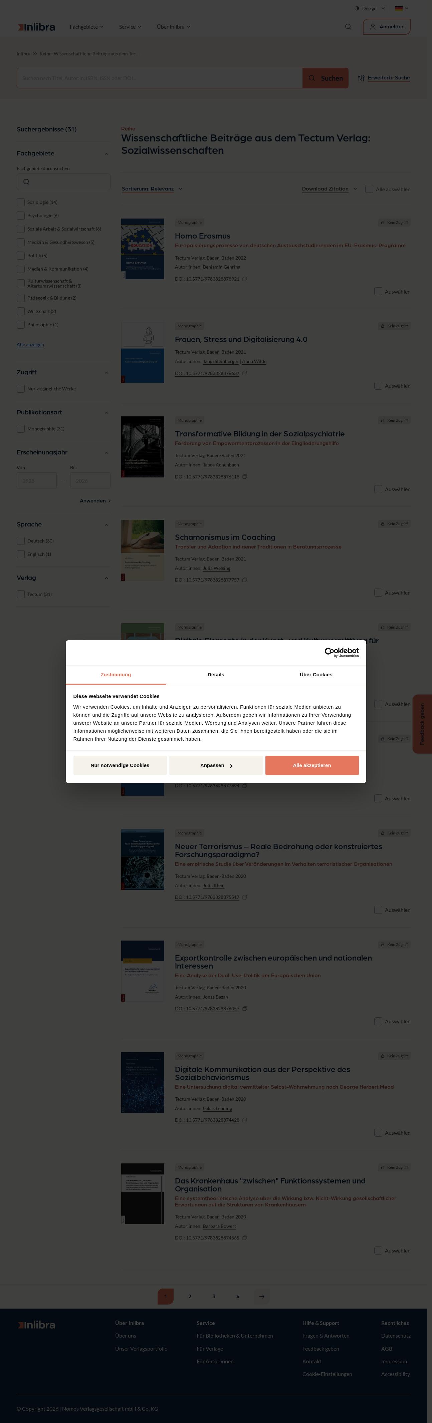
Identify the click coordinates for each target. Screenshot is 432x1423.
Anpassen (216, 765)
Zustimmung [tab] (116, 674)
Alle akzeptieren (312, 765)
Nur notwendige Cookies (120, 765)
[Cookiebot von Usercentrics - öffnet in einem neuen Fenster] (329, 653)
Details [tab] (216, 674)
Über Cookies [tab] (316, 674)
